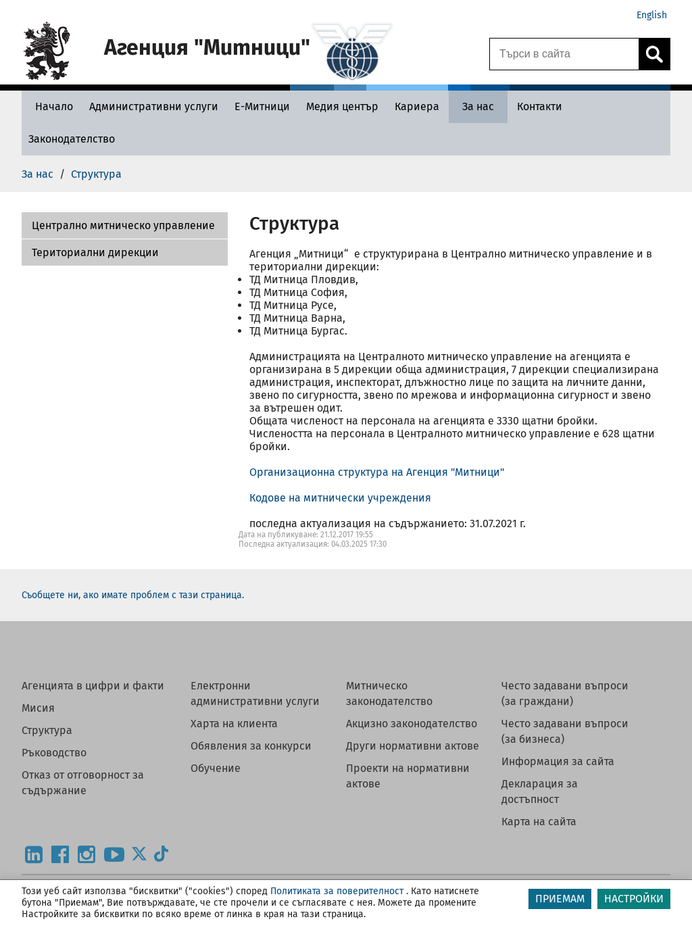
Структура (47, 730)
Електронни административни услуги (255, 693)
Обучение (216, 768)
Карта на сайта (538, 821)
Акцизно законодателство (411, 723)
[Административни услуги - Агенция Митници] (153, 106)
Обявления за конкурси (251, 745)
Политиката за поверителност (336, 891)
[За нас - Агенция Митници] (478, 106)
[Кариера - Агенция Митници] (417, 106)
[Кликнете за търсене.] (654, 54)
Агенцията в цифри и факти (93, 685)
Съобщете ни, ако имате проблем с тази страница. (133, 595)
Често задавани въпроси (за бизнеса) (564, 731)
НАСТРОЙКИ (634, 898)
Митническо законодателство (389, 693)
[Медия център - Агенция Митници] (342, 106)
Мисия (38, 708)
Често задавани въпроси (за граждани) (564, 693)
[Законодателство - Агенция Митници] (72, 138)
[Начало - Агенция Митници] (51, 106)
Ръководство (54, 752)
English (652, 15)
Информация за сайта (557, 761)
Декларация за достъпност (539, 791)
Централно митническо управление (123, 225)
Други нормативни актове (412, 745)
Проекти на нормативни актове (408, 776)
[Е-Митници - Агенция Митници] (262, 106)
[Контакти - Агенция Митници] (539, 106)
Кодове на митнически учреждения (340, 497)
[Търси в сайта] (564, 54)
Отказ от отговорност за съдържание (83, 782)
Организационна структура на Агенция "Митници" (376, 472)
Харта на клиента (234, 723)
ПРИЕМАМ (560, 898)
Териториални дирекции (95, 252)
